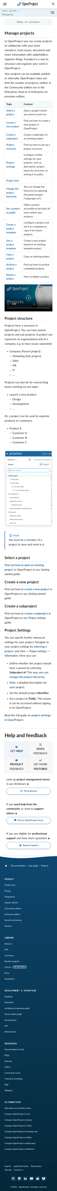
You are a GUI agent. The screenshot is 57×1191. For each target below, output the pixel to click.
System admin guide (13, 1014)
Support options (11, 903)
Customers (9, 956)
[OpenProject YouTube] (31, 1178)
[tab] (17, 749)
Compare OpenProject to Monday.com (21, 1132)
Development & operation (20, 990)
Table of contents (28, 22)
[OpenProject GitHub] (13, 1178)
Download (9, 1002)
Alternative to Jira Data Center (18, 1108)
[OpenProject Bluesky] (43, 1178)
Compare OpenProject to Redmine (19, 1149)
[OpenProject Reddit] (37, 1178)
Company (9, 937)
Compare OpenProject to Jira (17, 1114)
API (6, 1026)
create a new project (36, 589)
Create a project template (11, 228)
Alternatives (13, 1102)
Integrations (10, 897)
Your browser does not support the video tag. (28, 297)
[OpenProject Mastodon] (19, 1178)
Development (10, 1020)
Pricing (7, 891)
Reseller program (12, 961)
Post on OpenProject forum (28, 820)
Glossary (8, 1061)
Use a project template (11, 245)
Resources (11, 1043)
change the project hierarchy (27, 677)
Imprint (8, 1166)
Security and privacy (13, 920)
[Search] (53, 4)
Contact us (18, 1170)
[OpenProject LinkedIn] (25, 1178)
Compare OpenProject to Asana (18, 1120)
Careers (8, 967)
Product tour (10, 885)
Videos (7, 1067)
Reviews (8, 926)
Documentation (18, 866)
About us (8, 944)
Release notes (11, 1032)
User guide (9, 10)
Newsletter (9, 979)
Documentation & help (14, 1049)
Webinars (9, 1090)
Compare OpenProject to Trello (18, 1126)
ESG (6, 950)
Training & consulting (13, 1079)
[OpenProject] (6, 866)
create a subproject (36, 613)
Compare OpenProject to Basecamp (20, 1143)
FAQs (7, 1055)
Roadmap (8, 997)
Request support (28, 845)
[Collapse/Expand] (52, 12)
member (31, 540)
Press (7, 973)
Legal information (20, 1166)
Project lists (12, 181)
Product (9, 879)
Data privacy (36, 1166)
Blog (6, 1085)
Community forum (13, 1073)
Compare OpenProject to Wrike (18, 1137)
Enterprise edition (12, 914)
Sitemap (8, 1170)
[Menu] (5, 4)
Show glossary (28, 791)
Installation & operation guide (17, 1008)
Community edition (13, 909)
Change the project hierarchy (12, 193)
